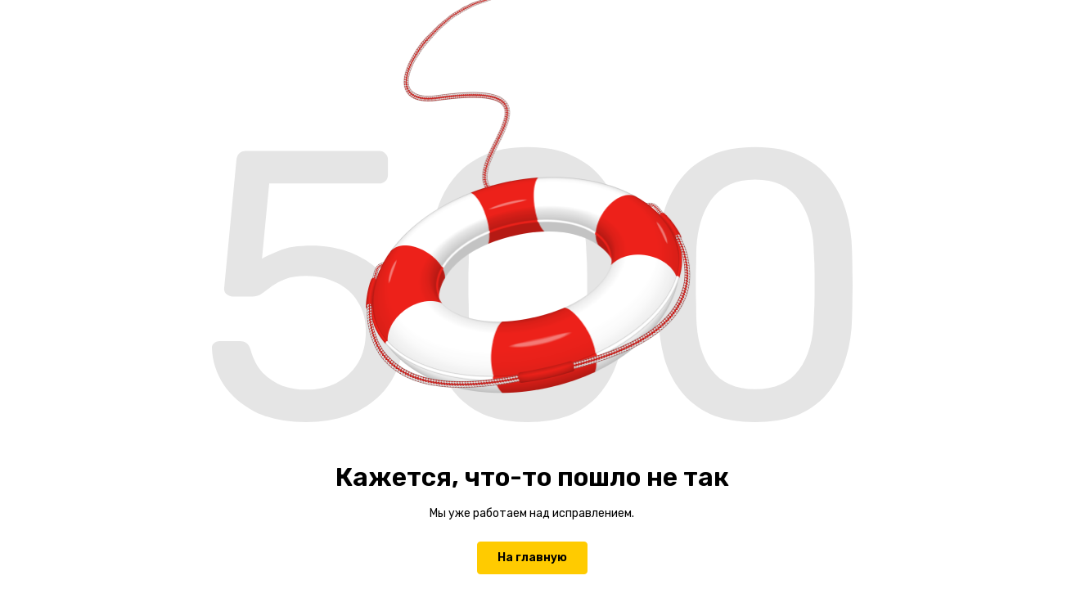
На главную (532, 557)
